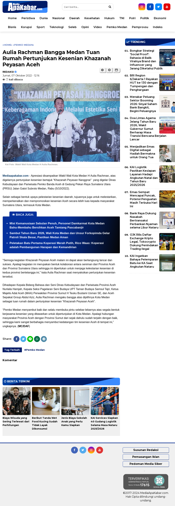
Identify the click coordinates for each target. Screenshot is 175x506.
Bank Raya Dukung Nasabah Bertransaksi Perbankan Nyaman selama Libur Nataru (144, 220)
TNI (121, 18)
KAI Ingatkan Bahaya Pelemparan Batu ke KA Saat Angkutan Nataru (144, 261)
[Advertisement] (150, 299)
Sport (41, 27)
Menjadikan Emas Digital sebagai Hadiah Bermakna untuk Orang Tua (142, 152)
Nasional (58, 18)
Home (12, 18)
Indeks (158, 27)
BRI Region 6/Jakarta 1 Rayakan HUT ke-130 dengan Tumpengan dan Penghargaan (144, 82)
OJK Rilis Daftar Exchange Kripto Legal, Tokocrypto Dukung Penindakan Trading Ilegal (144, 242)
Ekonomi (160, 18)
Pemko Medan (117, 27)
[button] (116, 70)
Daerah (74, 18)
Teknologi (56, 27)
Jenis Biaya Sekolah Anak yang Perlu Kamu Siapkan (74, 421)
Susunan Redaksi (145, 450)
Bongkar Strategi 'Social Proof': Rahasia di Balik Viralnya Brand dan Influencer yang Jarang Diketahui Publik (146, 59)
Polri (132, 18)
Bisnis (12, 27)
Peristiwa (28, 18)
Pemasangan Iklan (145, 456)
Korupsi (26, 27)
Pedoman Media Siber (146, 463)
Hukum (109, 18)
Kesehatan (92, 18)
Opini (85, 27)
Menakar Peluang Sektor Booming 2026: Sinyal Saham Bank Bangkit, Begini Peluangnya (143, 104)
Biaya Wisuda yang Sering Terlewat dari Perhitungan (16, 421)
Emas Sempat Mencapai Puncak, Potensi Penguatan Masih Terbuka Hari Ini (143, 199)
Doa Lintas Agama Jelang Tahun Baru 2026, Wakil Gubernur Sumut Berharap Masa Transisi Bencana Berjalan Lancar (148, 128)
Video (97, 27)
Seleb (72, 27)
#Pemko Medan (34, 349)
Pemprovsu (140, 27)
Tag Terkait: (12, 349)
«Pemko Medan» (23, 44)
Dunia (44, 18)
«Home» (7, 44)
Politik (144, 18)
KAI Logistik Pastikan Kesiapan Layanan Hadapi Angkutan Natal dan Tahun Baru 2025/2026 (144, 176)
